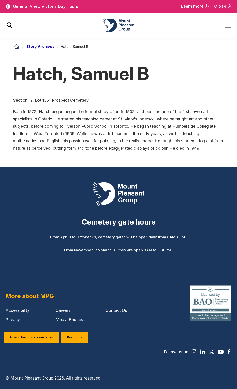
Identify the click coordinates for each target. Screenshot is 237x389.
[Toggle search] (9, 25)
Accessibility (17, 310)
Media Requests (71, 319)
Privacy (13, 319)
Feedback (74, 337)
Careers (63, 310)
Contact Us (116, 310)
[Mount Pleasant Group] (118, 25)
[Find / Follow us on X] (211, 352)
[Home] (16, 46)
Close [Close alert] (220, 6)
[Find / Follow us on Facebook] (228, 352)
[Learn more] (195, 6)
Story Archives (40, 46)
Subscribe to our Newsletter (31, 337)
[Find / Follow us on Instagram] (194, 352)
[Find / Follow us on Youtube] (221, 352)
